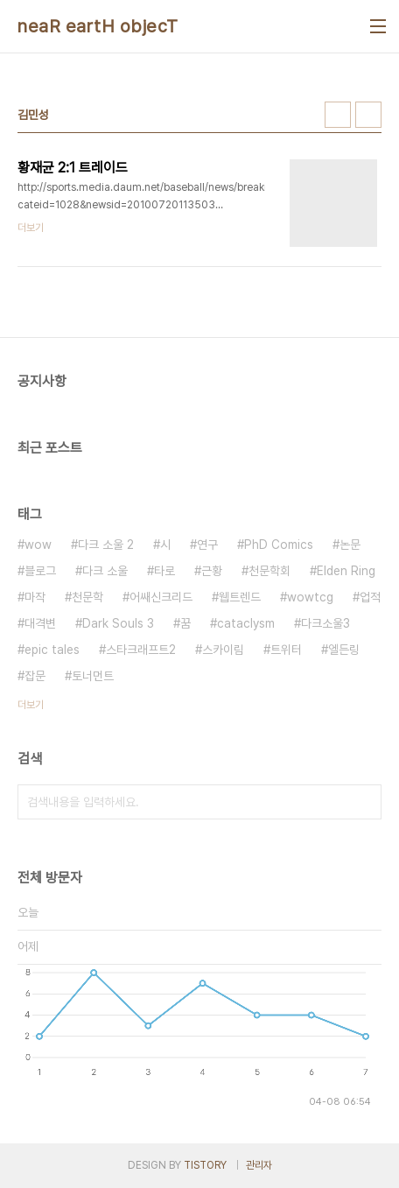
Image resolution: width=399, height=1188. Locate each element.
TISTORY (205, 1165)
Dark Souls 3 (118, 623)
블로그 (40, 571)
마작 (35, 597)
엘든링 (344, 650)
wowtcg (310, 597)
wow (38, 545)
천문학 (87, 597)
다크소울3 (325, 623)
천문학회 (269, 571)
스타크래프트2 (141, 650)
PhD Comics (278, 545)
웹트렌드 (240, 597)
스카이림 (223, 650)
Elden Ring (346, 571)
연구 (207, 545)
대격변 (40, 623)
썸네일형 (338, 115)
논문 (350, 545)
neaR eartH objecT (98, 26)
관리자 (259, 1165)
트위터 (286, 650)
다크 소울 (105, 571)
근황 (211, 571)
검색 (364, 802)
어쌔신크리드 (161, 597)
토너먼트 (93, 676)
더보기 (31, 705)
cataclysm (246, 623)
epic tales (52, 650)
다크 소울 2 (106, 545)
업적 (370, 597)
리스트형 (368, 115)
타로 (164, 571)
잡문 (35, 676)
